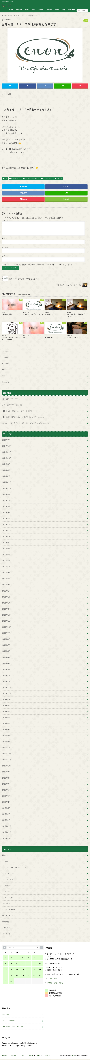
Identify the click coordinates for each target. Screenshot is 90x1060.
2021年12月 (6, 597)
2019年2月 (6, 742)
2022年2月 (6, 585)
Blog (63, 10)
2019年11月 (6, 693)
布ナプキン (6, 928)
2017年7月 (6, 838)
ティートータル (8, 916)
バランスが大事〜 (12, 405)
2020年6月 (6, 651)
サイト (4, 256)
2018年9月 (6, 772)
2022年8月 (6, 549)
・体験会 (6, 885)
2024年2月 (6, 476)
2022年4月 (6, 573)
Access (40, 10)
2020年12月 (6, 615)
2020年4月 (6, 663)
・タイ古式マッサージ (32, 179)
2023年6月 (6, 506)
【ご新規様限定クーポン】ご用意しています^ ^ (23, 417)
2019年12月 (6, 687)
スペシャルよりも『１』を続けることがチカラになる (25, 423)
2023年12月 (6, 482)
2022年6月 (6, 561)
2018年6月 (6, 790)
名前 (4, 238)
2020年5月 (6, 657)
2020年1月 (6, 681)
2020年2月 (6, 675)
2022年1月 (6, 591)
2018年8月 (6, 778)
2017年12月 (6, 826)
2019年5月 (6, 724)
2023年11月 (6, 488)
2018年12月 (6, 754)
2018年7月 (6, 784)
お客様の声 (6, 903)
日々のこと (6, 934)
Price (33, 10)
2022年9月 (6, 543)
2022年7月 (6, 555)
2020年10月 (6, 627)
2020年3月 (6, 669)
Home (11, 10)
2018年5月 (6, 796)
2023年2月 (6, 518)
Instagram (71, 10)
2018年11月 (6, 760)
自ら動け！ (10, 399)
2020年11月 (6, 621)
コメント (6, 220)
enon (73, 1055)
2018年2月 (6, 814)
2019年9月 (6, 705)
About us (19, 10)
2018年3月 (6, 808)
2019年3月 (6, 736)
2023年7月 (6, 500)
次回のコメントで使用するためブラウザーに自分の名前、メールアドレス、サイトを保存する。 (39, 265)
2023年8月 (6, 494)
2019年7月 (6, 718)
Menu (27, 10)
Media (57, 10)
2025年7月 (6, 440)
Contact (49, 10)
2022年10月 (6, 537)
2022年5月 (6, 567)
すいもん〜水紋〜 (8, 910)
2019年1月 (6, 748)
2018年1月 (6, 820)
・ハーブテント (48, 179)
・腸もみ (59, 179)
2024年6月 (6, 470)
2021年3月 (6, 609)
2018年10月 (6, 766)
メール (5, 247)
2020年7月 (6, 645)
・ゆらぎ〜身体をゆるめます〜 (14, 867)
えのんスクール (8, 897)
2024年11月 (6, 452)
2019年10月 (6, 699)
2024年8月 (6, 464)
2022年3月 (6, 579)
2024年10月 (6, 458)
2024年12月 (6, 446)
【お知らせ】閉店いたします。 (17, 411)
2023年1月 (6, 524)
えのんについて (16, 179)
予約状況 (5, 922)
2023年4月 (6, 512)
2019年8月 (6, 711)
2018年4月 (6, 802)
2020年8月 (6, 639)
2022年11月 (6, 531)
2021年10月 (6, 603)
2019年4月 (6, 730)
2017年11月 (6, 832)
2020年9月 (6, 633)
